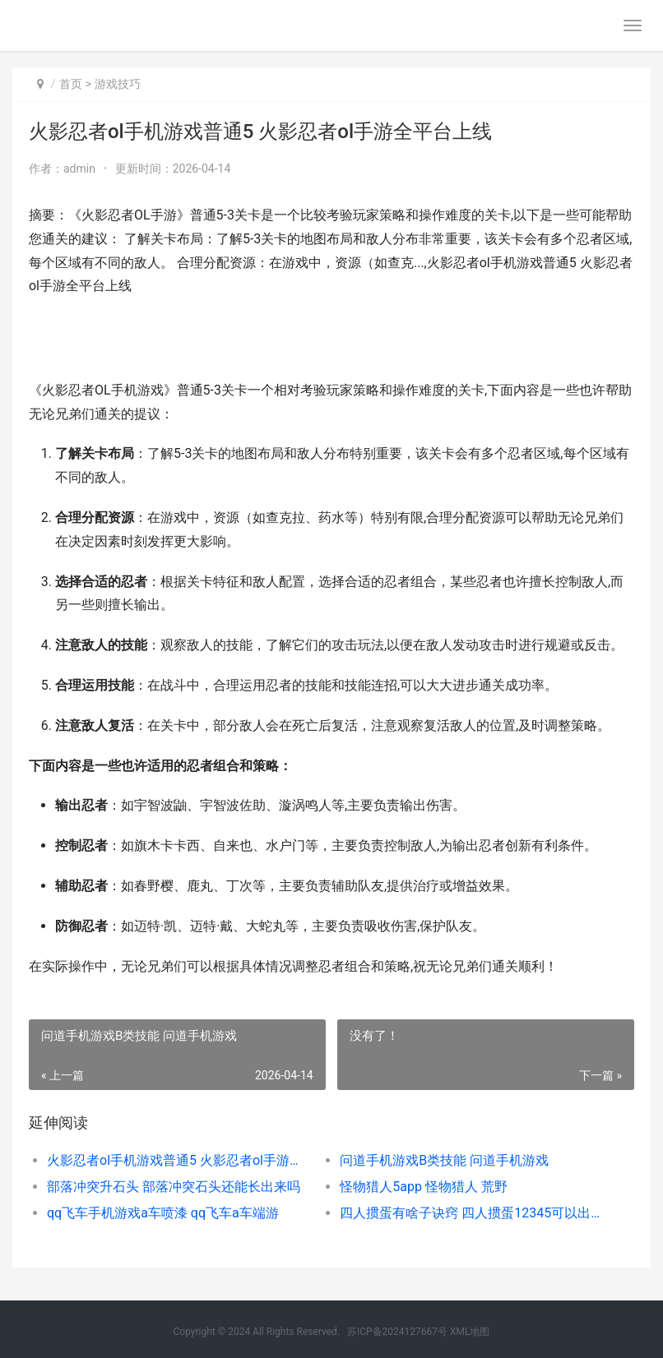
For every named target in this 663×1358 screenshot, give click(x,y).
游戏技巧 (118, 83)
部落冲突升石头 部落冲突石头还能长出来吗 (173, 1186)
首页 (70, 83)
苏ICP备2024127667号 (397, 1331)
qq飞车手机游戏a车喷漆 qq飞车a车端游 (163, 1213)
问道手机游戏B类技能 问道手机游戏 (444, 1160)
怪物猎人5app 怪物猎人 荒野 (424, 1186)
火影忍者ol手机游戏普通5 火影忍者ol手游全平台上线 (179, 1160)
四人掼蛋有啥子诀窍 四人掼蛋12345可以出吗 (472, 1213)
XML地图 (469, 1331)
